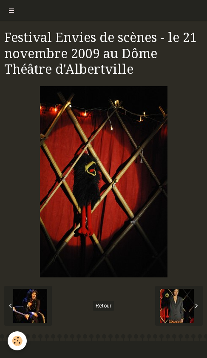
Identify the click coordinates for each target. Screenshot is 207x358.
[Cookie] (17, 340)
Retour (103, 306)
